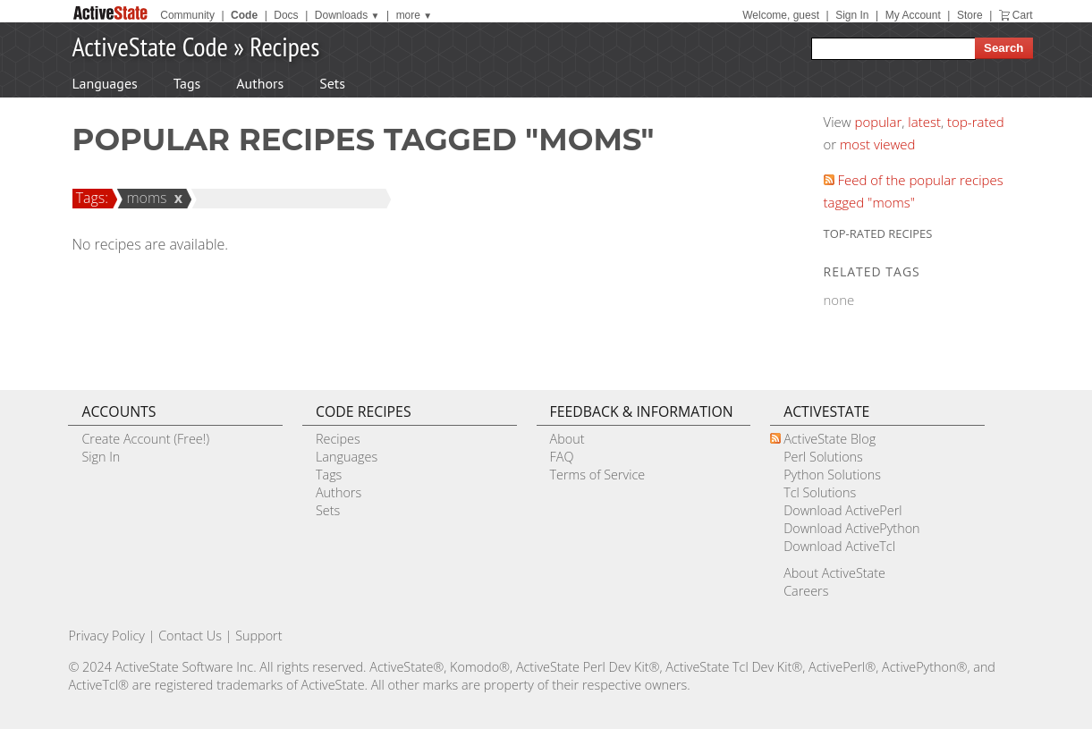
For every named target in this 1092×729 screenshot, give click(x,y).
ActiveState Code (150, 46)
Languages (105, 83)
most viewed (877, 144)
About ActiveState (834, 572)
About (567, 438)
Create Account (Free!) (145, 438)
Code (244, 15)
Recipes (284, 46)
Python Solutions (832, 474)
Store (970, 15)
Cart (1022, 15)
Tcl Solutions (819, 492)
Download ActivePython (851, 528)
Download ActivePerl (842, 510)
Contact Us (190, 635)
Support (258, 635)
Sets (332, 83)
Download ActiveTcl (839, 546)
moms (143, 198)
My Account (913, 15)
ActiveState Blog (829, 438)
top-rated (975, 122)
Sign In (851, 15)
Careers (805, 590)
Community (187, 15)
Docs (286, 15)
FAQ (562, 456)
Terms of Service (598, 474)
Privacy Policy (106, 635)
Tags (187, 83)
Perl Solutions (823, 456)
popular (878, 122)
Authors (260, 83)
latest (924, 122)
